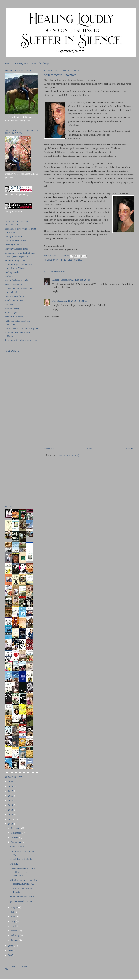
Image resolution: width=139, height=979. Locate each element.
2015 (10, 800)
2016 (10, 795)
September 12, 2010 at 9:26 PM (75, 279)
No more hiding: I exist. (16, 260)
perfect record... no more (22, 901)
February (15, 935)
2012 (10, 814)
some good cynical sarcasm (23, 896)
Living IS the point (13, 236)
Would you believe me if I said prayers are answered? (22, 872)
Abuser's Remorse (13, 284)
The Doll (9, 304)
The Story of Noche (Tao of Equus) (21, 328)
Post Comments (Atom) (68, 455)
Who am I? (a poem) (14, 316)
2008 (10, 950)
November (16, 832)
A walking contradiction (21, 859)
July (13, 911)
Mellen (55, 279)
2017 (10, 791)
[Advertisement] (71, 421)
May (13, 921)
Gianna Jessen (17, 846)
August (14, 907)
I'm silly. (14, 863)
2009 (10, 945)
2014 (10, 805)
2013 (10, 809)
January (15, 940)
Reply (55, 291)
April (14, 926)
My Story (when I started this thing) (32, 63)
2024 (10, 781)
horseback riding (56, 260)
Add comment (52, 316)
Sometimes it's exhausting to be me (21, 340)
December (16, 828)
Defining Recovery (13, 244)
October (15, 837)
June (13, 916)
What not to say (12, 308)
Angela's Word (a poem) (16, 296)
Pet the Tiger (10, 312)
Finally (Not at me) (14, 300)
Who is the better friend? (16, 280)
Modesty (9, 276)
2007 (10, 955)
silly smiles (75, 260)
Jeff (54, 300)
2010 (10, 824)
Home (6, 63)
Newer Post (49, 448)
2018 (10, 786)
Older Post (129, 448)
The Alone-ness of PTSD (16, 240)
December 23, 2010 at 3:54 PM (72, 300)
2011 (10, 819)
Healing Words (12, 272)
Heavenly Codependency (16, 248)
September (16, 842)
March (14, 930)
